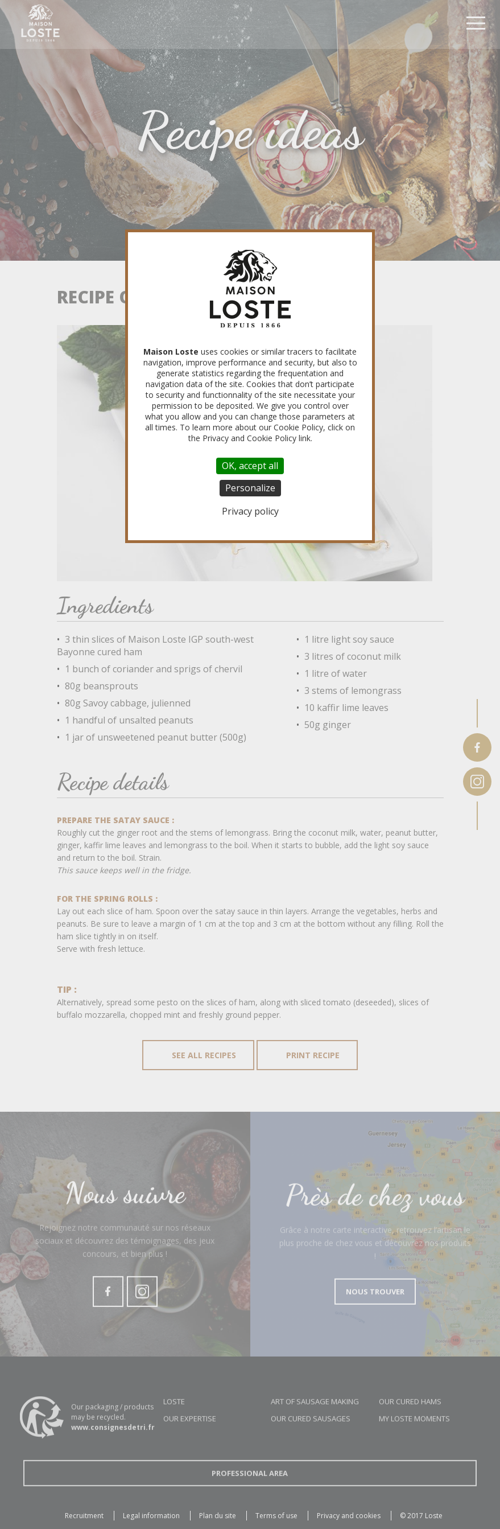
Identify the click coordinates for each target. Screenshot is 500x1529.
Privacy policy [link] (250, 511)
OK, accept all (250, 465)
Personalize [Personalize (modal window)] (250, 488)
